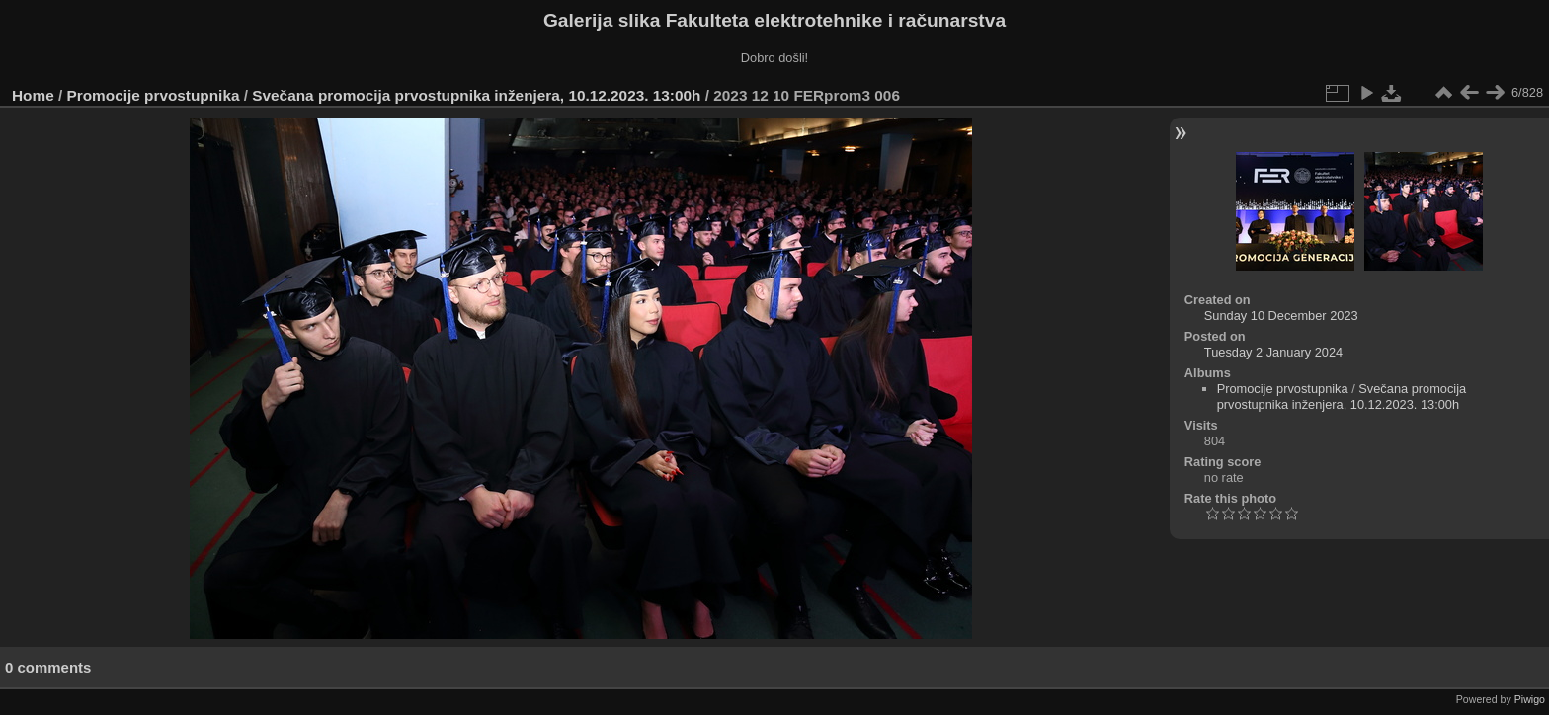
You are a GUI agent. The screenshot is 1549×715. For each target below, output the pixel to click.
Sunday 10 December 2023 (1281, 315)
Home (33, 95)
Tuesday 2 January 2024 (1273, 352)
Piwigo (1529, 699)
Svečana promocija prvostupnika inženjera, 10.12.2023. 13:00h (476, 95)
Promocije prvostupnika (153, 95)
